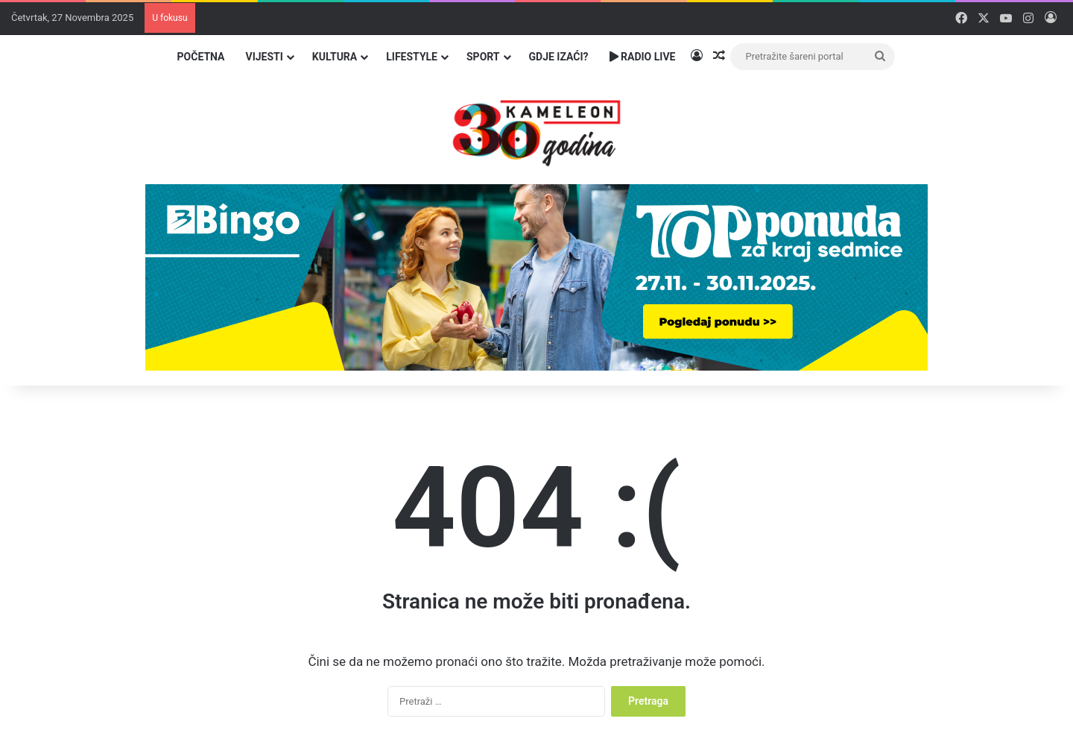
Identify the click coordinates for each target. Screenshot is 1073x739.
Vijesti (263, 57)
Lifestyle (411, 57)
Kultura (334, 57)
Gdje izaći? (559, 57)
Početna (201, 57)
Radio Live (643, 57)
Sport (483, 57)
